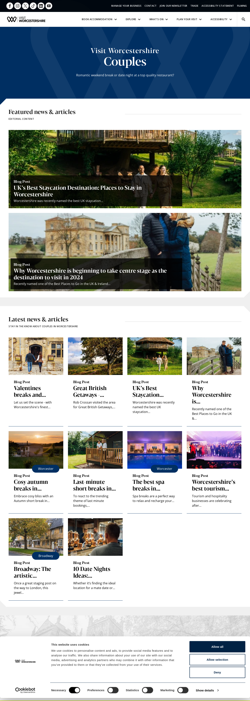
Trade (194, 5)
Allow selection (217, 662)
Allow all (217, 649)
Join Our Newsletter (173, 5)
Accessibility (222, 19)
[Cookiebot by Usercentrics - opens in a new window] (25, 693)
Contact (150, 5)
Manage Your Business (126, 5)
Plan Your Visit (190, 19)
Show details (205, 693)
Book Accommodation (100, 19)
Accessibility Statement (218, 5)
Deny (217, 675)
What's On (159, 19)
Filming (242, 5)
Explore (134, 19)
